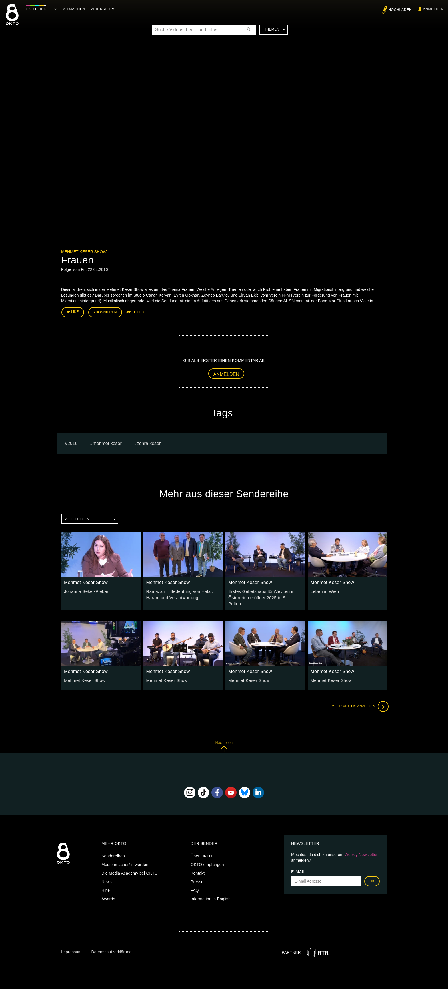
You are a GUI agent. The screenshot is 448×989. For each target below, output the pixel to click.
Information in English (211, 890)
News (106, 873)
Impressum (71, 943)
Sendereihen (113, 847)
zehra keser (149, 442)
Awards (108, 890)
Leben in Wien (324, 590)
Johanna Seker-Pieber (84, 590)
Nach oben (224, 738)
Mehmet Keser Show (84, 251)
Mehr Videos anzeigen (358, 698)
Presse (197, 873)
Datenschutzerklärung (111, 943)
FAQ (195, 882)
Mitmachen (75, 9)
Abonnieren (105, 312)
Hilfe (105, 882)
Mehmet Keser (107, 442)
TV (55, 9)
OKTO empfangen (207, 856)
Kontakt (198, 865)
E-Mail (298, 863)
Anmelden (226, 372)
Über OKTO (201, 847)
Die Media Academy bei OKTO (129, 865)
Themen (274, 29)
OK (372, 873)
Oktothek (37, 9)
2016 (72, 442)
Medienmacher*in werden (124, 856)
